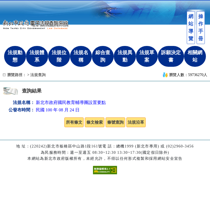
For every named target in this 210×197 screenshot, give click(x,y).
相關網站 (195, 56)
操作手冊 (200, 27)
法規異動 (125, 56)
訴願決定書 (171, 56)
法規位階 (59, 56)
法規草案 (146, 56)
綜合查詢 (102, 56)
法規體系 (37, 56)
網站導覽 (190, 27)
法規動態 (15, 56)
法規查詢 (38, 75)
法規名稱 (81, 56)
